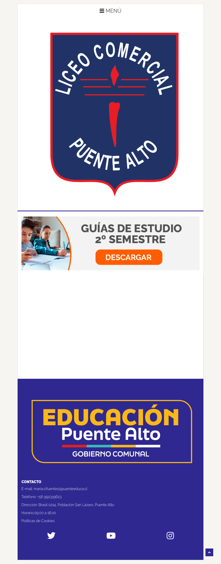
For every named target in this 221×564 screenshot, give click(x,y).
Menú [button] (110, 11)
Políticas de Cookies (38, 521)
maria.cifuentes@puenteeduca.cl (60, 489)
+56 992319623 (50, 497)
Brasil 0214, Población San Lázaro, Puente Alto (76, 505)
